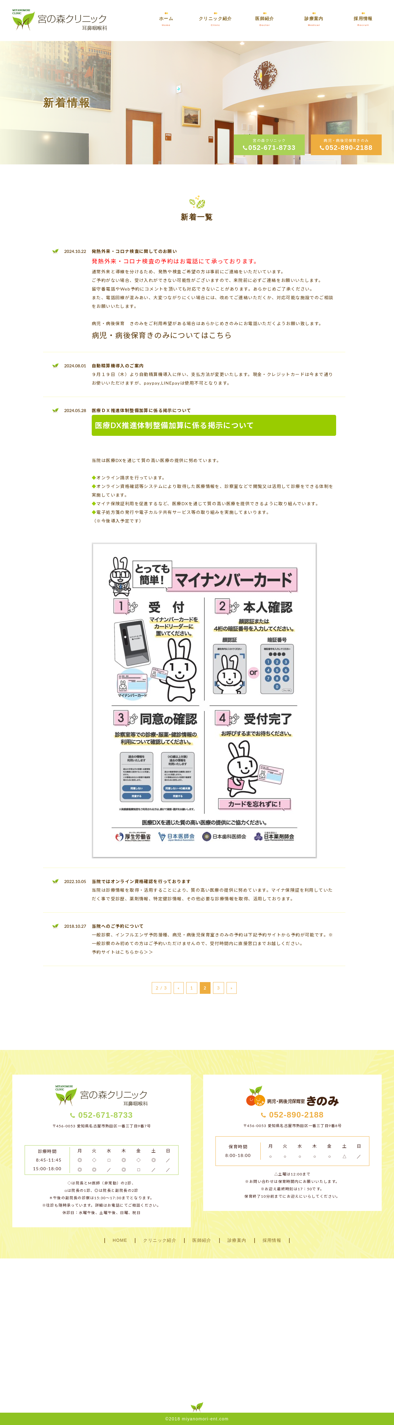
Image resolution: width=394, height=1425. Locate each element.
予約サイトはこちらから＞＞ (122, 952)
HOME (120, 1240)
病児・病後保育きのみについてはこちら (162, 335)
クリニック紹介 (159, 1240)
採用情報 (272, 1240)
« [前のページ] (179, 987)
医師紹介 (201, 1240)
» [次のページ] (232, 987)
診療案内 (237, 1240)
